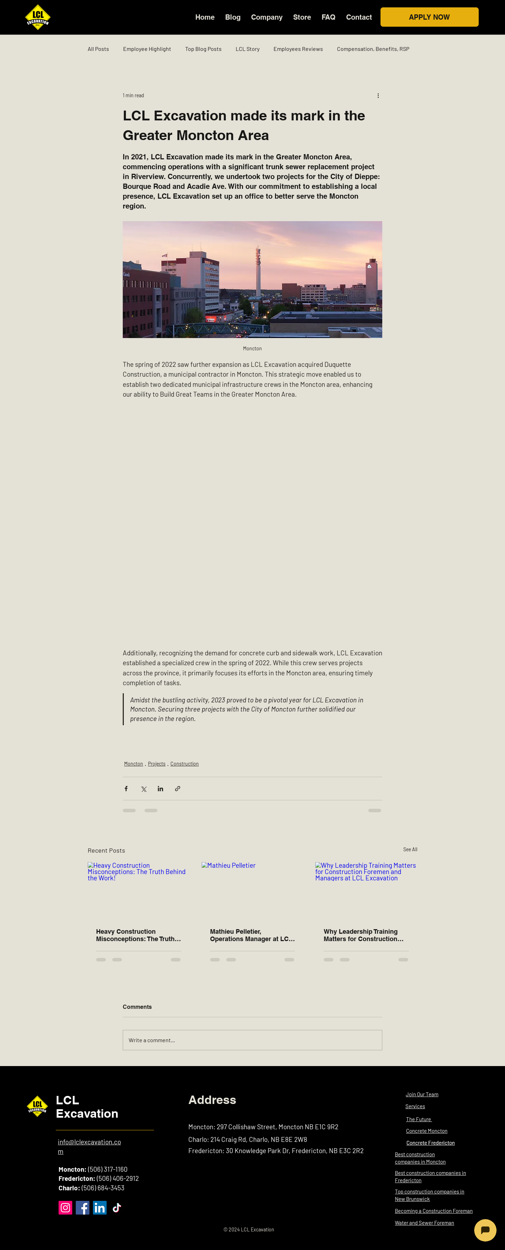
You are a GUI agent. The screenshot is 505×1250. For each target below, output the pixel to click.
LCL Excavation (87, 1106)
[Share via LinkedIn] (160, 788)
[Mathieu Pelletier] (253, 891)
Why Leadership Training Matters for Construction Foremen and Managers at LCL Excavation (363, 935)
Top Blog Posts (203, 48)
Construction (184, 764)
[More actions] (378, 95)
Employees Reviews (298, 48)
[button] (267, 17)
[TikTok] (117, 1208)
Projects (157, 764)
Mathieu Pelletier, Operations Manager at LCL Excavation (251, 935)
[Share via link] (177, 788)
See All (410, 849)
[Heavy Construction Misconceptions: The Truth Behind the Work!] (139, 890)
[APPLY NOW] (430, 17)
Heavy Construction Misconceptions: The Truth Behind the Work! (135, 935)
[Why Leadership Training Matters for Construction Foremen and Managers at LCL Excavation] (366, 890)
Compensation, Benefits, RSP (373, 48)
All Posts (98, 48)
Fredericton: (77, 1178)
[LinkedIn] (100, 1208)
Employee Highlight (147, 48)
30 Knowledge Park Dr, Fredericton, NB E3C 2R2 (295, 1150)
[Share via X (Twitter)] (143, 788)
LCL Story (248, 48)
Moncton (133, 764)
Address (212, 1099)
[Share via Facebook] (126, 788)
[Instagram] (65, 1208)
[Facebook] (82, 1208)
